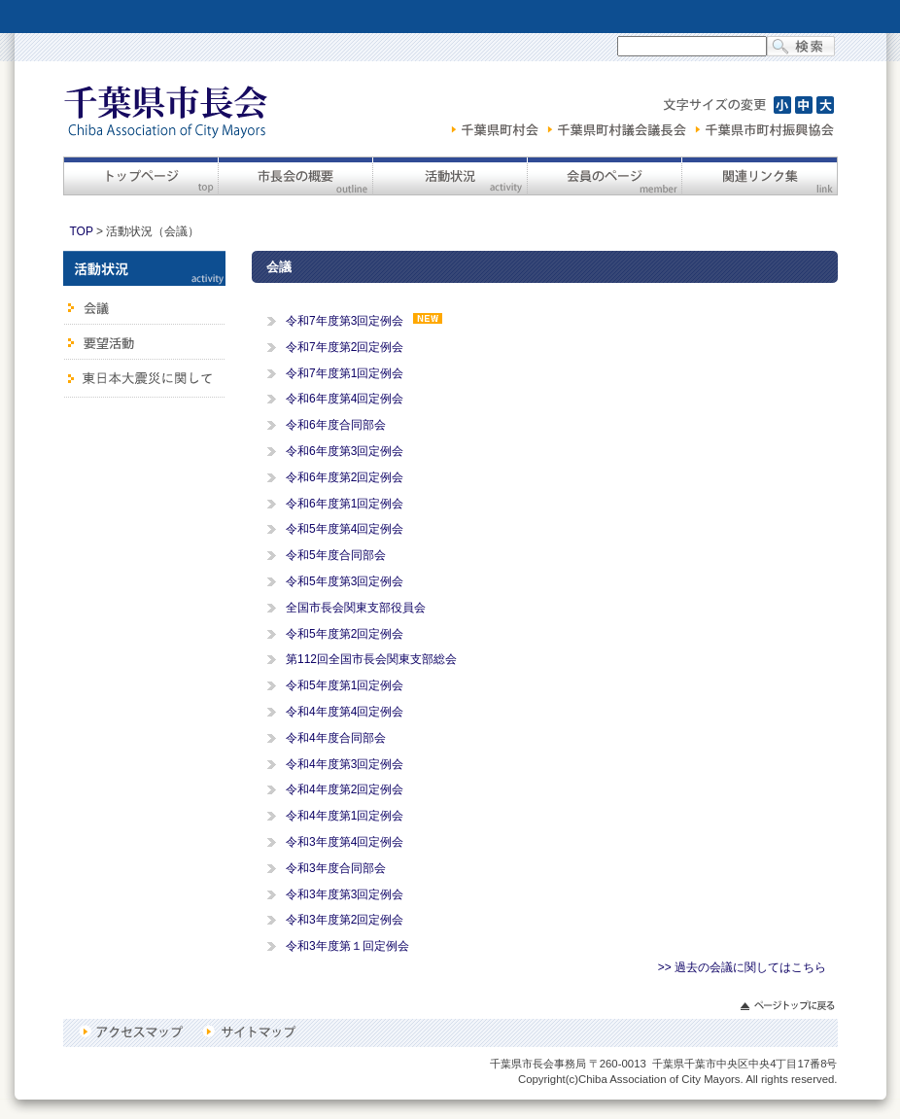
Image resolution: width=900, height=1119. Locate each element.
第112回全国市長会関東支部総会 (371, 659)
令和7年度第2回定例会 (344, 347)
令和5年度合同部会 (336, 555)
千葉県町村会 (497, 129)
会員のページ (604, 176)
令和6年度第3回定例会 (344, 451)
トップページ (140, 176)
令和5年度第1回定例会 (344, 685)
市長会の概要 (295, 176)
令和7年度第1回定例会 (344, 373)
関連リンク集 (759, 176)
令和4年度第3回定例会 (344, 764)
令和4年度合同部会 (336, 738)
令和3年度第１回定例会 (347, 946)
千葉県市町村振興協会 (765, 129)
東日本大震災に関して (144, 379)
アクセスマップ (134, 1032)
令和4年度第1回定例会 (344, 815)
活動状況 (449, 176)
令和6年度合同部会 (336, 425)
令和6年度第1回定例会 (344, 503)
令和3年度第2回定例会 (344, 920)
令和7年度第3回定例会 (344, 321)
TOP (81, 231)
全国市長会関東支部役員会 (356, 607)
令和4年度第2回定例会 (344, 789)
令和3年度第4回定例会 (344, 842)
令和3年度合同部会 (336, 868)
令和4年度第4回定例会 (344, 711)
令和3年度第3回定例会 (344, 894)
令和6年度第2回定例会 (344, 477)
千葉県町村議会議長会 (619, 129)
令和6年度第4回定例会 (344, 398)
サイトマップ (248, 1032)
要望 (144, 342)
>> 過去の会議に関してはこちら (742, 967)
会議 (144, 305)
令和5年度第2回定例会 (344, 634)
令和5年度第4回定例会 (344, 529)
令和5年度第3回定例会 (344, 581)
